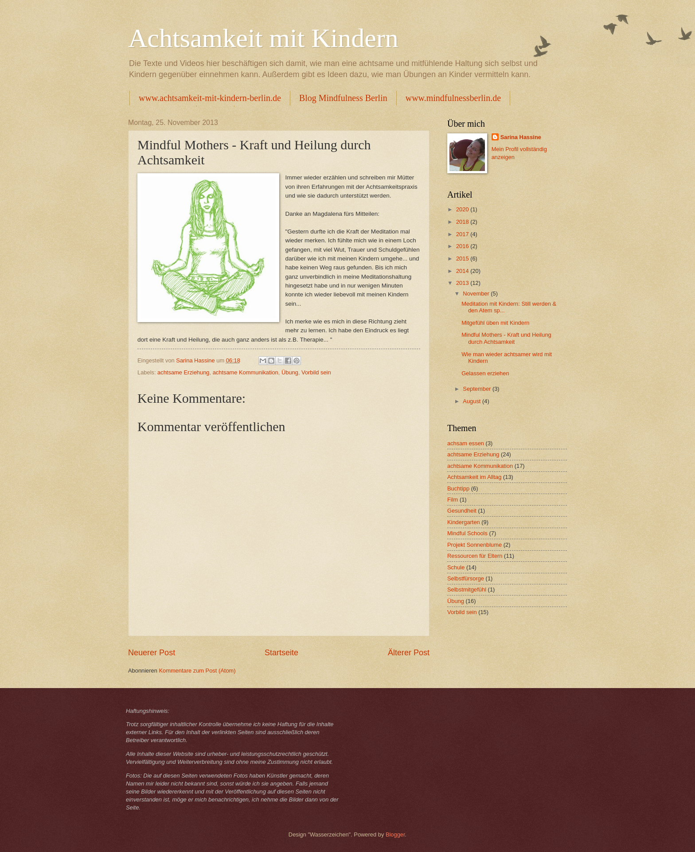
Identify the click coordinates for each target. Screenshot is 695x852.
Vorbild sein (316, 372)
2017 (463, 234)
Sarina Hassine (520, 137)
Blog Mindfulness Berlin (343, 98)
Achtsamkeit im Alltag (474, 477)
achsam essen (465, 443)
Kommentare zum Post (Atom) (197, 670)
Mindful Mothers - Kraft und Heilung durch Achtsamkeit (506, 338)
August (472, 401)
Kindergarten (463, 522)
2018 (463, 221)
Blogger (395, 834)
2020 (463, 209)
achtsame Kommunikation (245, 372)
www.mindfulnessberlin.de (453, 98)
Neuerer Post (151, 652)
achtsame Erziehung (183, 372)
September (477, 388)
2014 (463, 271)
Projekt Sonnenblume (474, 544)
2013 (463, 283)
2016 (463, 246)
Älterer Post (408, 652)
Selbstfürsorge (465, 578)
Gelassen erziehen (485, 373)
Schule (456, 567)
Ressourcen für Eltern (475, 555)
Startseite (281, 652)
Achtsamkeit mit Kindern (263, 38)
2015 (463, 258)
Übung (289, 372)
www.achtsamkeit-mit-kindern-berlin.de (210, 98)
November (477, 293)
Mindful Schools (467, 533)
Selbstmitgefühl (466, 589)
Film (452, 499)
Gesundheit (461, 510)
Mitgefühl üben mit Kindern (495, 322)
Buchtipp (458, 488)
